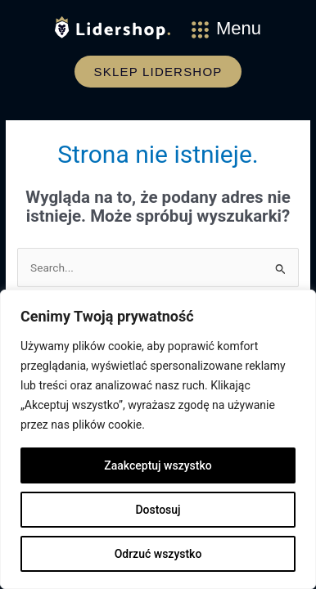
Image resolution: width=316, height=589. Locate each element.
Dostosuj (157, 509)
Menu (238, 28)
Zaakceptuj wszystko (157, 465)
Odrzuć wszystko (158, 553)
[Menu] (200, 30)
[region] (158, 439)
